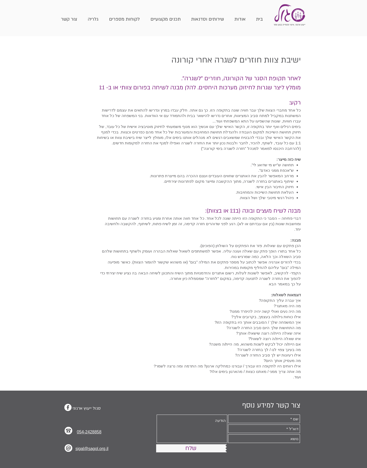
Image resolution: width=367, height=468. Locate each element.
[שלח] (190, 448)
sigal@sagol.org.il (91, 448)
